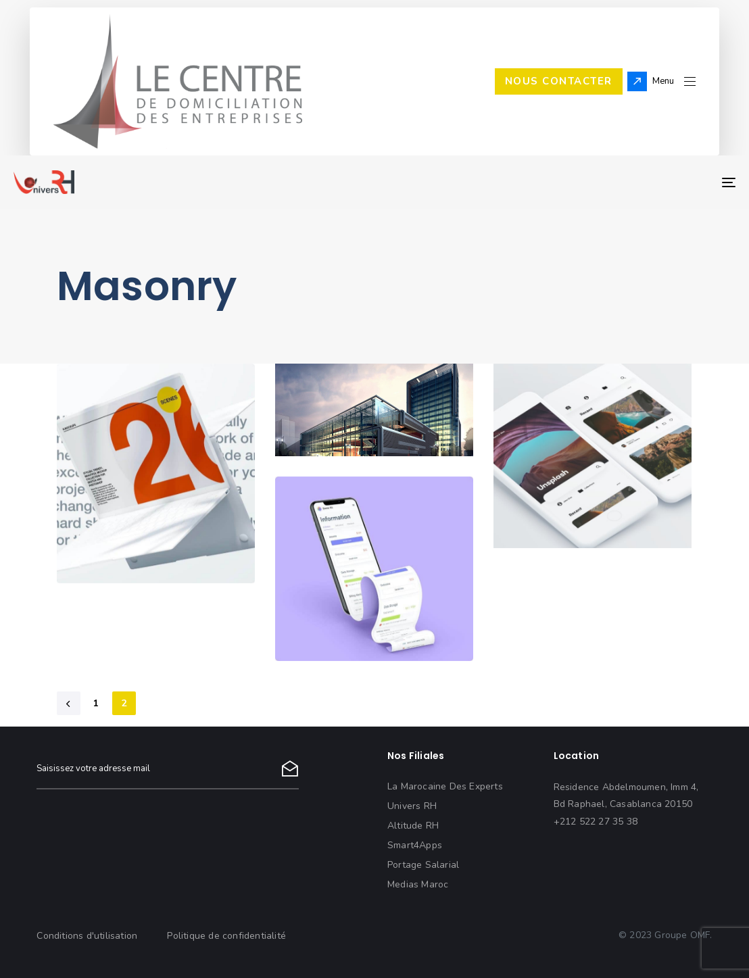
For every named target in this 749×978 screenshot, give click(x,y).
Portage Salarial (423, 864)
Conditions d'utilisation (87, 935)
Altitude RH (413, 825)
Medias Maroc (417, 884)
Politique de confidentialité (226, 935)
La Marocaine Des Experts (445, 786)
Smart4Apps (414, 845)
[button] (674, 81)
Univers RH (412, 806)
